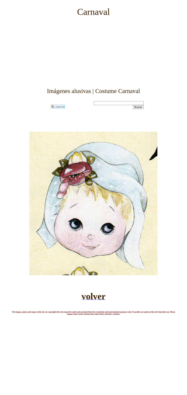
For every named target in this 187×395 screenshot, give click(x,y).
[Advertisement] (93, 49)
